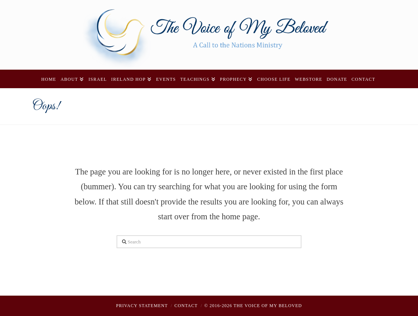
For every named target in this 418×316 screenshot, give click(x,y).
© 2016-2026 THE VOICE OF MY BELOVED (253, 305)
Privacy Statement (142, 305)
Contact (186, 305)
